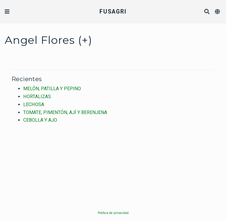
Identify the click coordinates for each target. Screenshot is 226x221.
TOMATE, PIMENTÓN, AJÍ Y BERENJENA (65, 112)
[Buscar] (207, 12)
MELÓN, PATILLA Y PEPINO (52, 88)
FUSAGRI (113, 11)
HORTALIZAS (37, 96)
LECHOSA (33, 104)
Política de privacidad (113, 213)
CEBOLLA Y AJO (40, 120)
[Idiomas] (218, 12)
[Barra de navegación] (7, 12)
